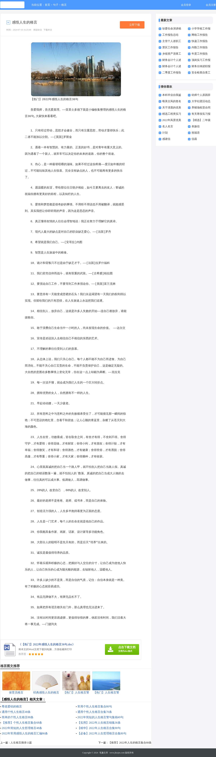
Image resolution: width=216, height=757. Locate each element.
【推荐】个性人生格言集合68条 (22, 722)
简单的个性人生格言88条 (17, 717)
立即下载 (134, 24)
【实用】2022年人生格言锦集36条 (99, 722)
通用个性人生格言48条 (16, 711)
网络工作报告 (200, 34)
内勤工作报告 (200, 47)
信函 (194, 139)
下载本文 (47, 30)
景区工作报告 (170, 47)
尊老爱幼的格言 (12, 706)
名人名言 (167, 126)
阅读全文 (37, 30)
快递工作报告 (200, 41)
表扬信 (196, 126)
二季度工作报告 (171, 72)
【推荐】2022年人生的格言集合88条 (129, 742)
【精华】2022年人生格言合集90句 (99, 728)
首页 (47, 4)
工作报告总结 (170, 34)
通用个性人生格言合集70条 (94, 711)
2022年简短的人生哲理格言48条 (22, 728)
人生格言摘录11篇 (21, 742)
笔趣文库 (103, 752)
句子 (55, 4)
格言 (64, 4)
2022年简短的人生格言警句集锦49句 (100, 717)
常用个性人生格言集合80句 (94, 706)
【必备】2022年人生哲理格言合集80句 (101, 733)
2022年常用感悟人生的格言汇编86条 (25, 733)
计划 (165, 132)
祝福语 (196, 132)
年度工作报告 (200, 53)
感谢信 (166, 139)
